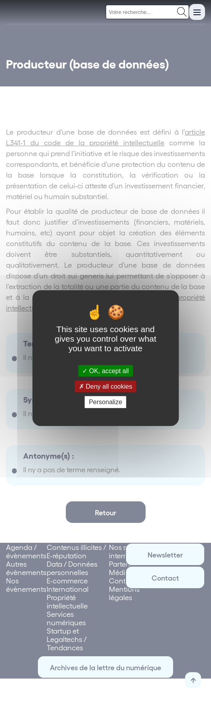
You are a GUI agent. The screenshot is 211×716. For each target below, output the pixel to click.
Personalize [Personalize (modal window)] (105, 402)
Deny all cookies (105, 386)
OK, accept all (105, 371)
